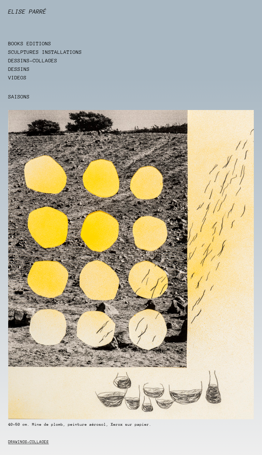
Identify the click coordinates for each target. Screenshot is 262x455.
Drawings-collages (28, 442)
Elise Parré (27, 12)
